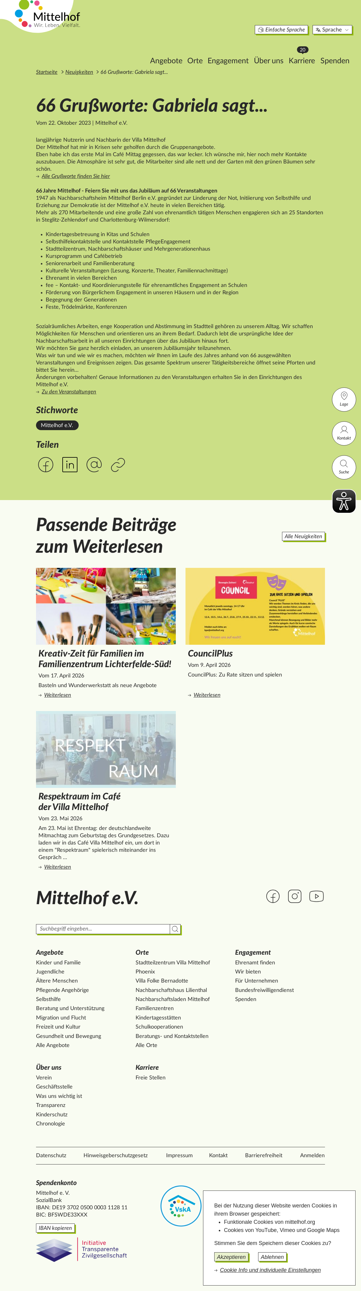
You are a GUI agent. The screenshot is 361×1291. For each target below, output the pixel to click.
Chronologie (50, 1124)
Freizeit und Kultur (58, 1027)
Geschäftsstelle (54, 1087)
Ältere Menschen (57, 981)
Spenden (308, 50)
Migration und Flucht (61, 1018)
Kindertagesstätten (158, 1018)
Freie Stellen (151, 1078)
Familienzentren (155, 1008)
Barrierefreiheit (263, 1155)
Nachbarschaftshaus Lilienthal (171, 990)
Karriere (276, 48)
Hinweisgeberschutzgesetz (116, 1155)
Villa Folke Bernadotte (162, 981)
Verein (44, 1078)
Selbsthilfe (48, 999)
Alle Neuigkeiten (303, 536)
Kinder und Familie (58, 963)
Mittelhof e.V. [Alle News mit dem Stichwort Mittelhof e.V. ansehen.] (57, 425)
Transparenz (50, 1105)
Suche (344, 466)
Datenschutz (51, 1155)
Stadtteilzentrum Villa (173, 963)
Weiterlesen (107, 695)
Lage (344, 399)
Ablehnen (272, 1257)
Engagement (201, 50)
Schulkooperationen (159, 1027)
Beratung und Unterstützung (70, 1008)
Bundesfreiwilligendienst (264, 990)
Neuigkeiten (79, 72)
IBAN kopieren (55, 1228)
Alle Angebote (53, 1045)
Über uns (242, 50)
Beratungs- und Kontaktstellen (172, 1036)
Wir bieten (248, 972)
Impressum (179, 1155)
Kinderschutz (51, 1115)
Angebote (139, 50)
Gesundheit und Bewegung (68, 1036)
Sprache (305, 19)
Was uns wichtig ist (59, 1096)
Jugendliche (50, 972)
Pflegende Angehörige (62, 990)
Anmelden (312, 1155)
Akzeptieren (231, 1257)
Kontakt (344, 432)
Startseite (46, 72)
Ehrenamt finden (255, 963)
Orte (168, 50)
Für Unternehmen (256, 981)
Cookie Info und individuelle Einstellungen (270, 1270)
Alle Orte (146, 1045)
